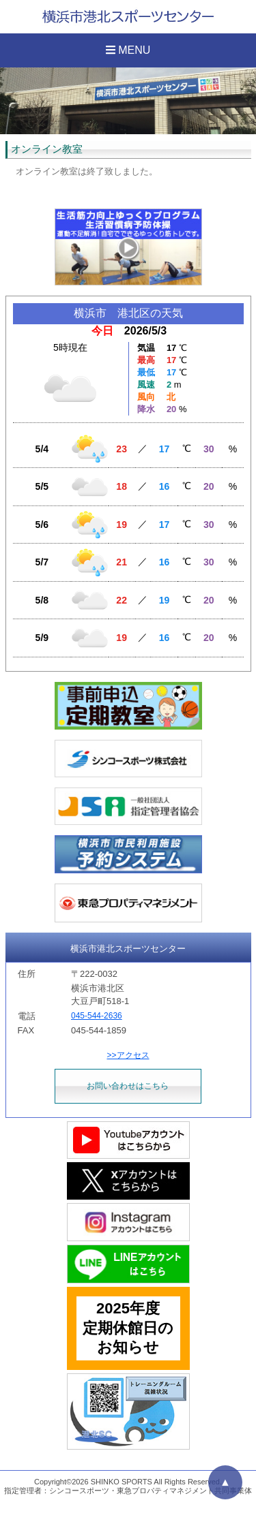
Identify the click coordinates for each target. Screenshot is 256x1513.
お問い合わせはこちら (128, 1086)
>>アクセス (127, 1055)
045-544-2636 (96, 1015)
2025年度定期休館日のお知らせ (128, 1328)
